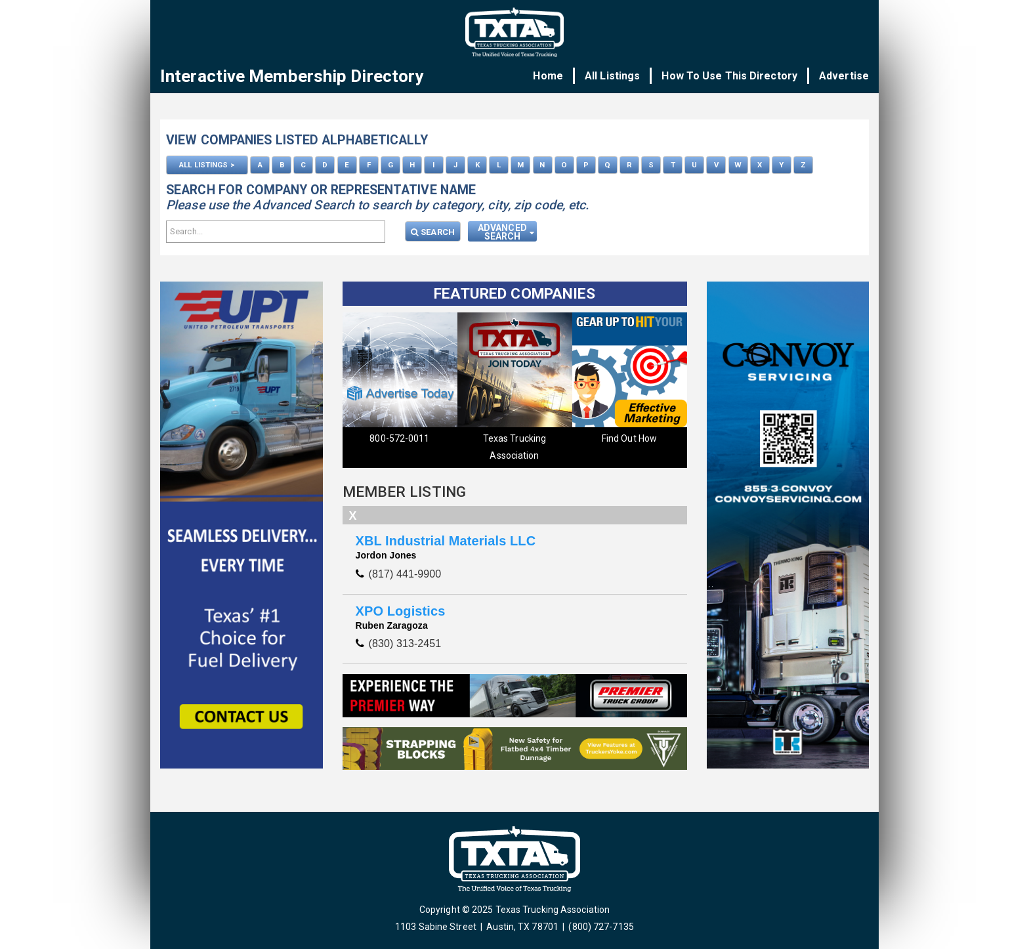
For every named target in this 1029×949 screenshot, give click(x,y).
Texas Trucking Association (514, 447)
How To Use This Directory (729, 76)
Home (548, 76)
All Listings (612, 76)
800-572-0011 (399, 438)
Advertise (844, 76)
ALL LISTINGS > (206, 164)
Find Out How (629, 438)
